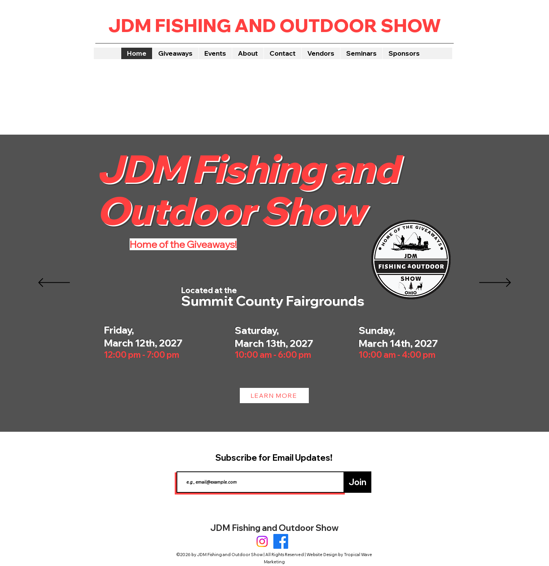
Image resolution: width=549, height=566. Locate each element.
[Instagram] (262, 541)
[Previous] (54, 283)
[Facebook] (280, 541)
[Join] (357, 482)
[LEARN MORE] (274, 395)
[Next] (495, 283)
